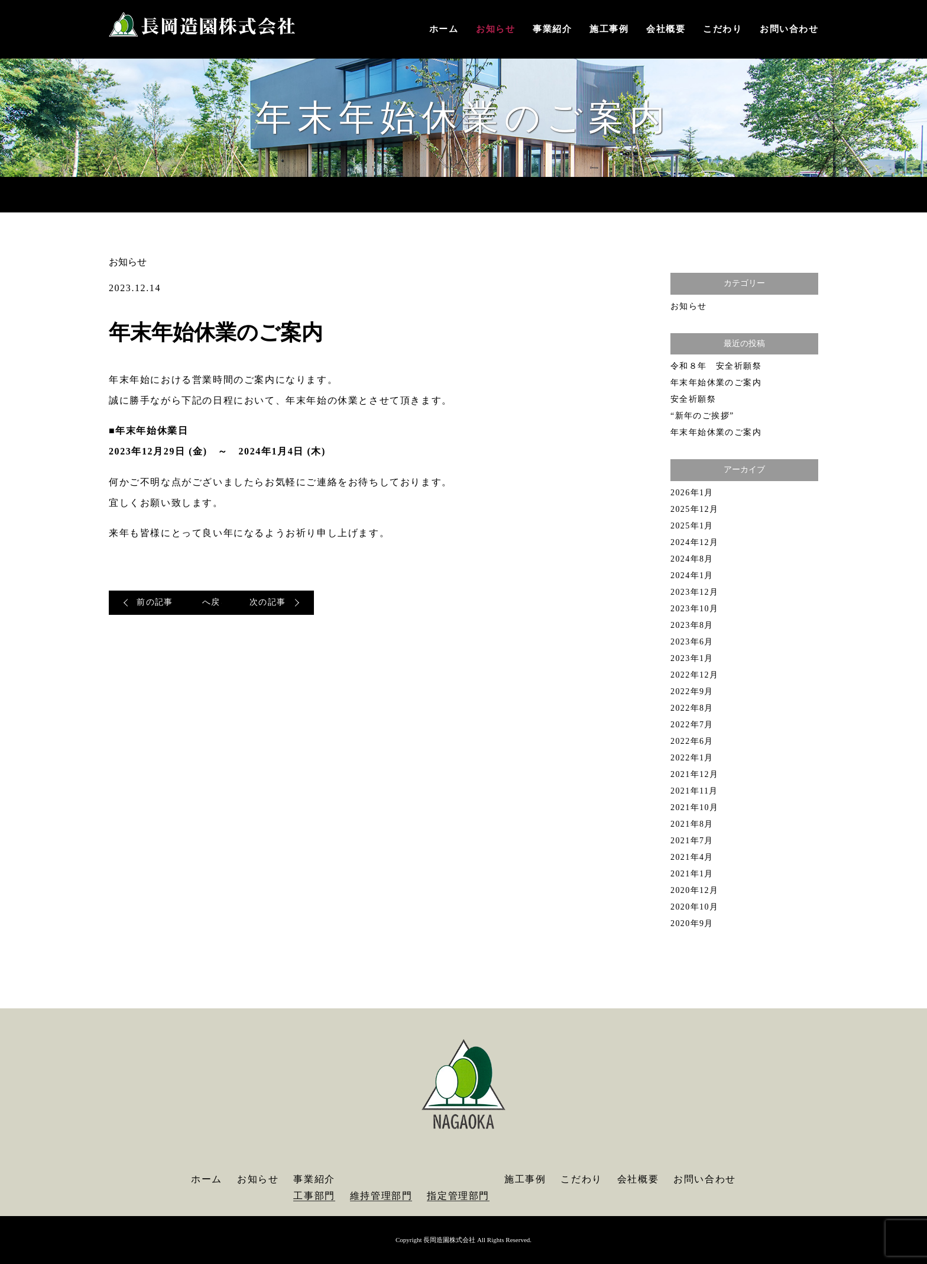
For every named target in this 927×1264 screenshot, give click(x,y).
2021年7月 (692, 840)
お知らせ (495, 29)
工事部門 (314, 1196)
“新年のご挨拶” (702, 415)
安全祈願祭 (693, 399)
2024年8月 (692, 558)
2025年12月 (694, 509)
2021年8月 (692, 824)
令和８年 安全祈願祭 (715, 366)
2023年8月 (692, 625)
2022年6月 (692, 741)
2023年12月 (694, 592)
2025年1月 (692, 525)
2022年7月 (692, 724)
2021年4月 (692, 857)
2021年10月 (694, 807)
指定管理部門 (458, 1196)
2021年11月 (694, 790)
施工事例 (608, 29)
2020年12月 (694, 890)
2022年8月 (692, 708)
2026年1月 (692, 492)
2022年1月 (692, 757)
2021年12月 (694, 774)
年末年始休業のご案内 (715, 382)
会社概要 (665, 29)
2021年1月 (692, 873)
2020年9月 (692, 923)
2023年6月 (692, 641)
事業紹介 (552, 29)
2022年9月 (692, 691)
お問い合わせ (789, 29)
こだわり (722, 29)
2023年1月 (692, 658)
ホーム (444, 29)
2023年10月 (694, 608)
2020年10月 (694, 906)
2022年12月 (694, 674)
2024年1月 (692, 575)
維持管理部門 (381, 1196)
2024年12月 (694, 542)
